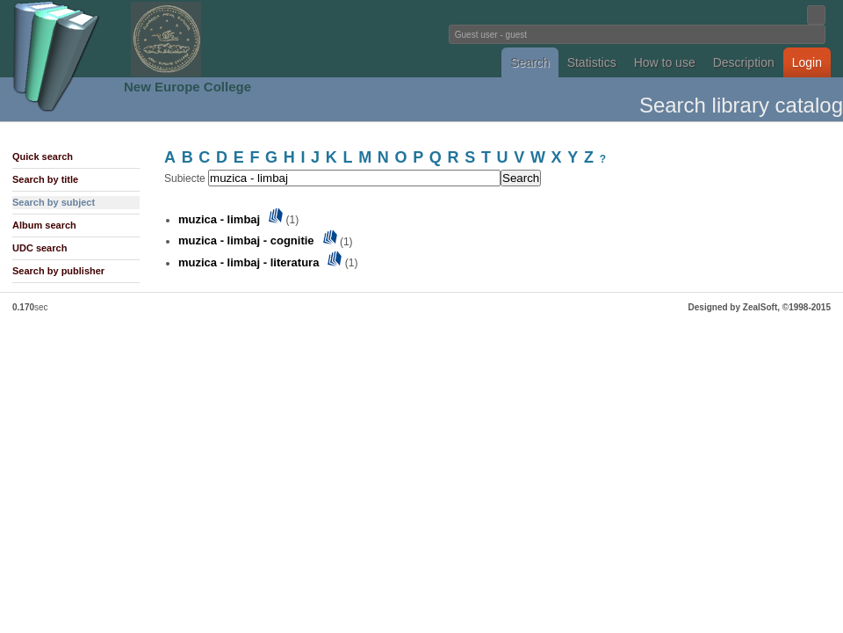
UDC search (39, 248)
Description (744, 62)
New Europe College (187, 86)
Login (807, 62)
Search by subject (53, 202)
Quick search (42, 156)
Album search (44, 225)
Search (529, 62)
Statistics (591, 62)
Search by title (45, 179)
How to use (664, 62)
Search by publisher (58, 271)
